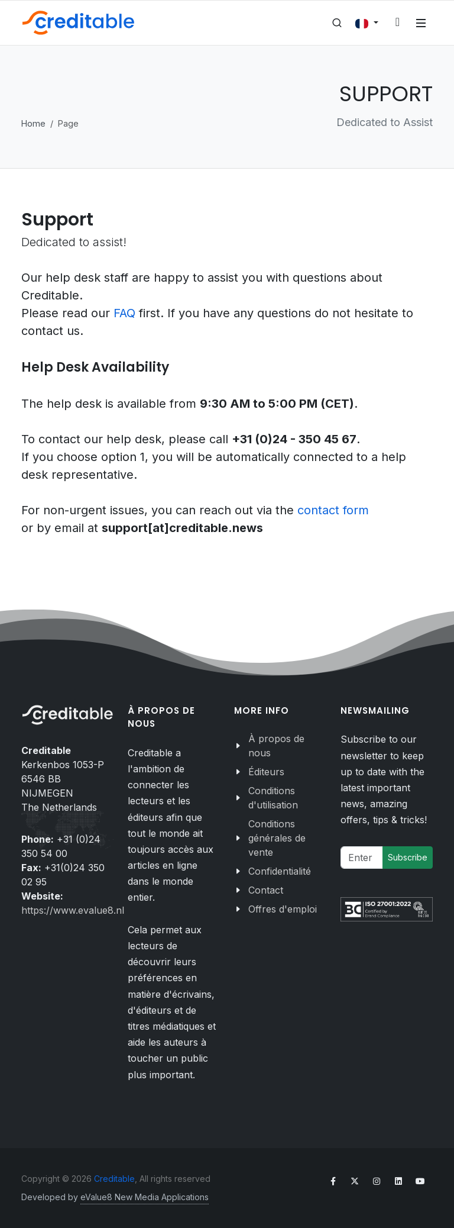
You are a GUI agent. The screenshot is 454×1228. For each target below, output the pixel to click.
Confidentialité (279, 871)
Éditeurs (266, 772)
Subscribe (407, 857)
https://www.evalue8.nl (72, 910)
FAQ (126, 313)
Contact (265, 890)
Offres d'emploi (282, 909)
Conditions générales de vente (277, 838)
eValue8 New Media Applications (144, 1197)
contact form (333, 510)
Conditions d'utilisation (273, 798)
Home (33, 123)
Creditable (114, 1179)
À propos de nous (276, 746)
